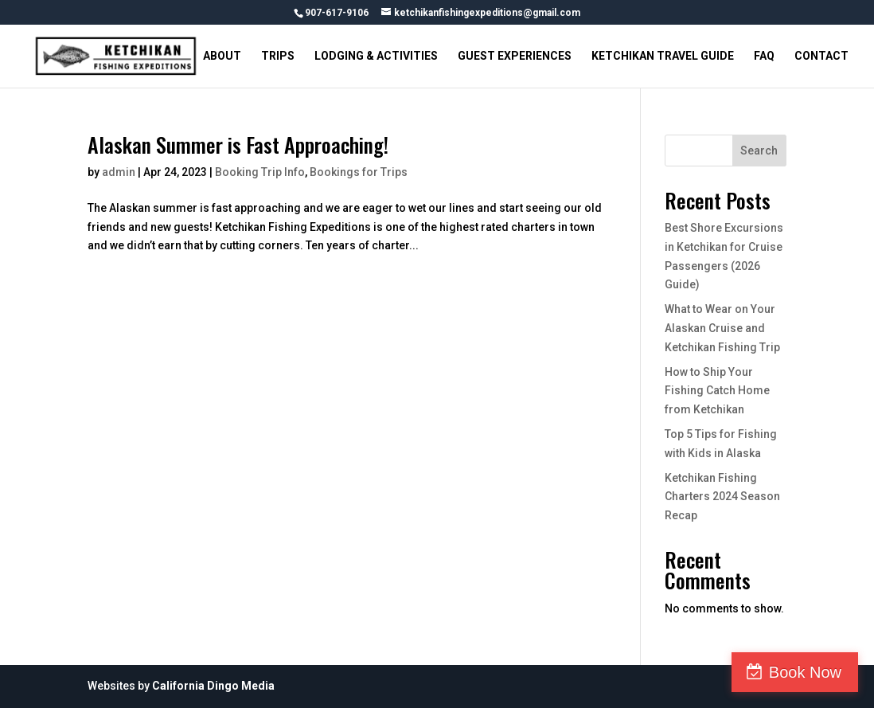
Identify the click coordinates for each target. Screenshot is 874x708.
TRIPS (278, 56)
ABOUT (222, 56)
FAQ (764, 56)
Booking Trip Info (260, 172)
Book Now (805, 672)
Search (759, 150)
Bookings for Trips (359, 172)
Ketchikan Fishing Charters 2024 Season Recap (722, 496)
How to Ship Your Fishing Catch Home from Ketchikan (717, 391)
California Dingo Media (213, 685)
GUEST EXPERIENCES (515, 56)
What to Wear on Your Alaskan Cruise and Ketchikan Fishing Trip (722, 328)
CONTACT (821, 56)
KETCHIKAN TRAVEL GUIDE (662, 56)
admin (118, 172)
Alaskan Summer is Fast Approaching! (238, 144)
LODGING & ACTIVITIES (376, 56)
